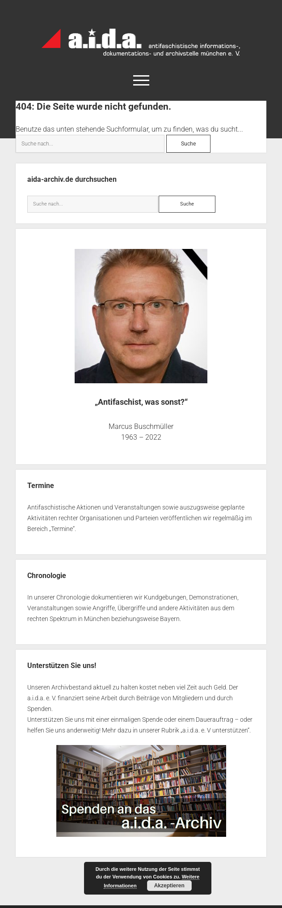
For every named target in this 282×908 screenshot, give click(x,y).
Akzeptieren (169, 885)
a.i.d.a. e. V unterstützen (215, 730)
